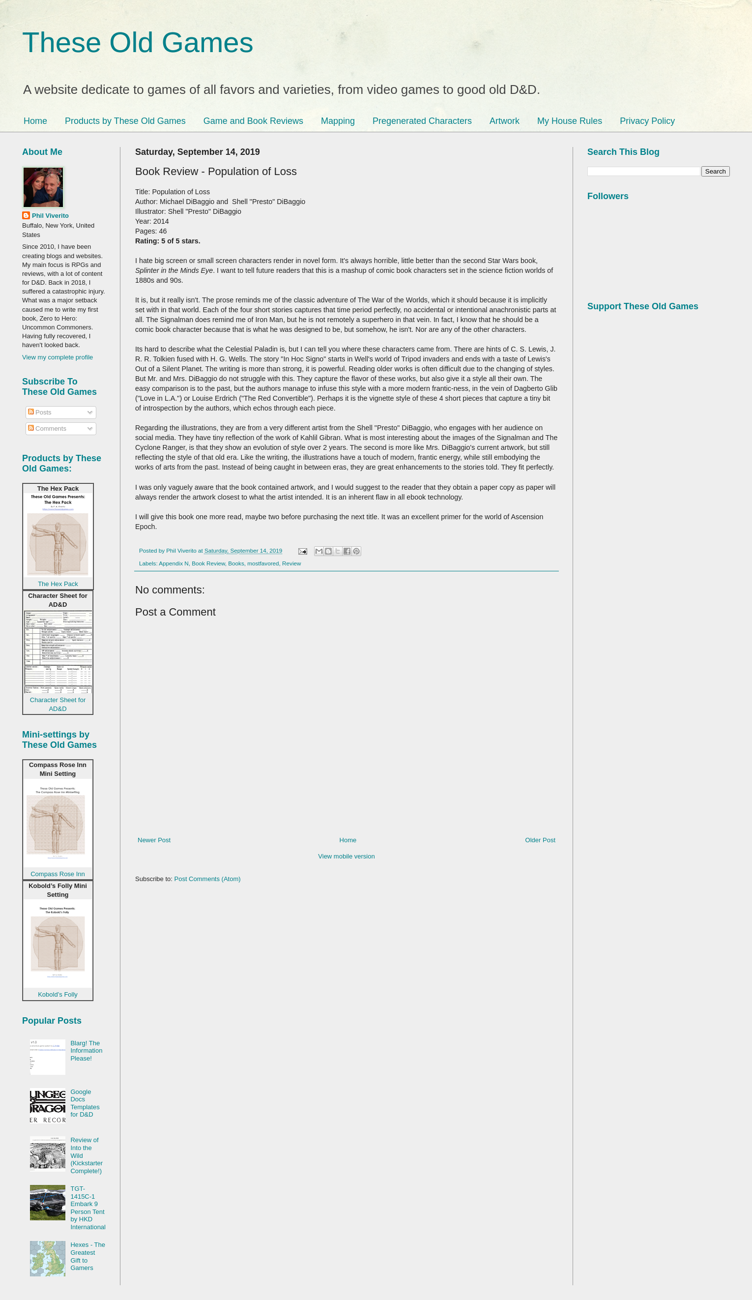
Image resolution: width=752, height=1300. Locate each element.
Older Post (540, 840)
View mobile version (346, 856)
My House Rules (569, 121)
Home (35, 121)
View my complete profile (57, 357)
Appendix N (173, 563)
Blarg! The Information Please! (86, 1050)
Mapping (338, 121)
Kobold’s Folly (58, 994)
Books (236, 563)
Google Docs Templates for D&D (84, 1103)
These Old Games (138, 42)
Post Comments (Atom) (207, 879)
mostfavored (263, 563)
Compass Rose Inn (57, 874)
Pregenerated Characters (422, 121)
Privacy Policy (647, 121)
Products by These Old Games (125, 121)
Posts (40, 412)
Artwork (505, 121)
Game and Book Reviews (253, 121)
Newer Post (154, 840)
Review (291, 563)
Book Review (208, 563)
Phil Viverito (50, 215)
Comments (47, 428)
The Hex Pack (58, 584)
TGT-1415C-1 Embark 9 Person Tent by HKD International (88, 1208)
